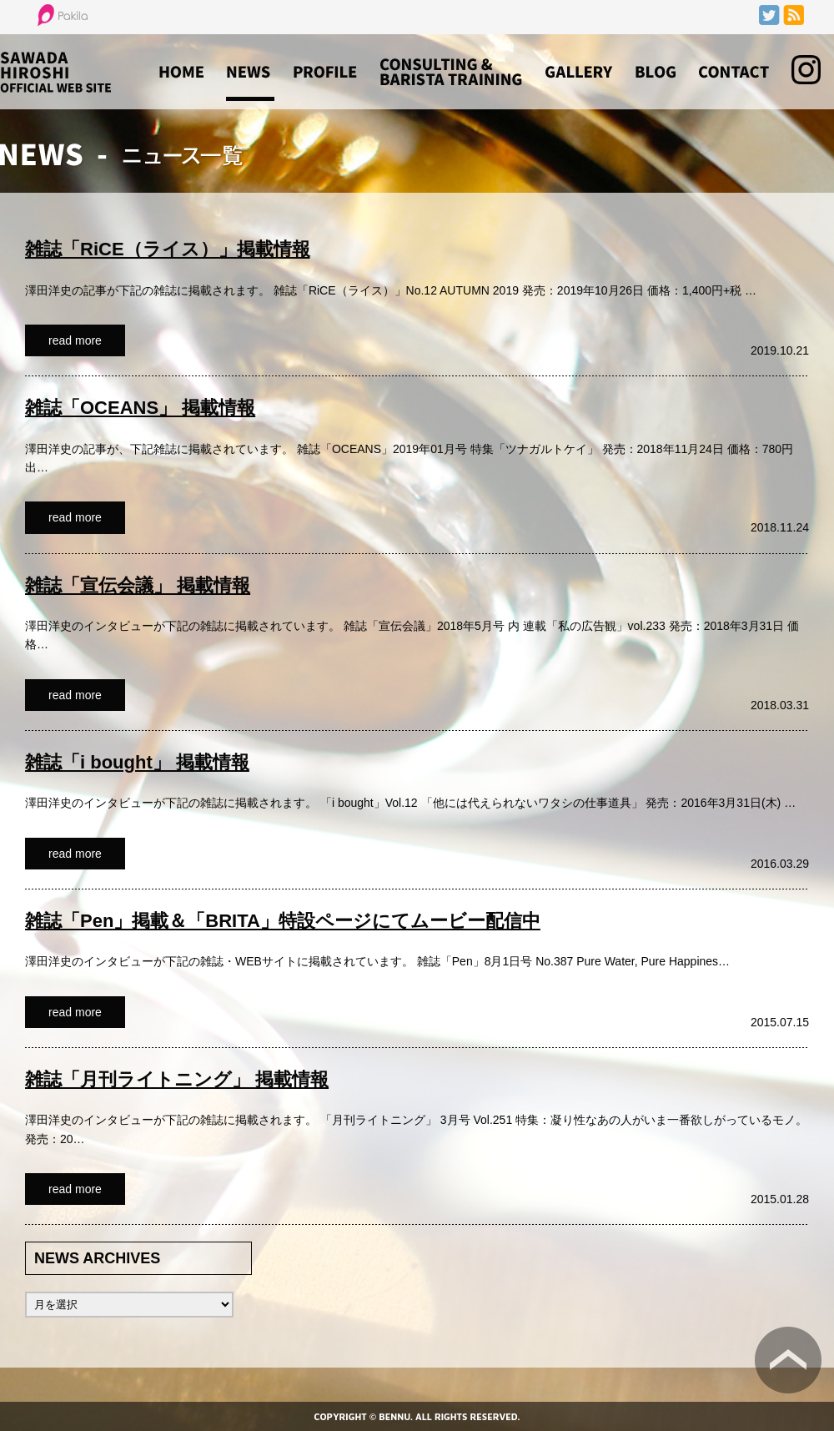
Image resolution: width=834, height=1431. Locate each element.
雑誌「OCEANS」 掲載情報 (140, 407)
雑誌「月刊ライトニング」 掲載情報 (177, 1079)
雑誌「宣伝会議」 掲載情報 (137, 585)
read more (75, 340)
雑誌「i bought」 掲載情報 (137, 762)
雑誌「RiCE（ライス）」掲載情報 (167, 249)
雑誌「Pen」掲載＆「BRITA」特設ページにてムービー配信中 (282, 920)
